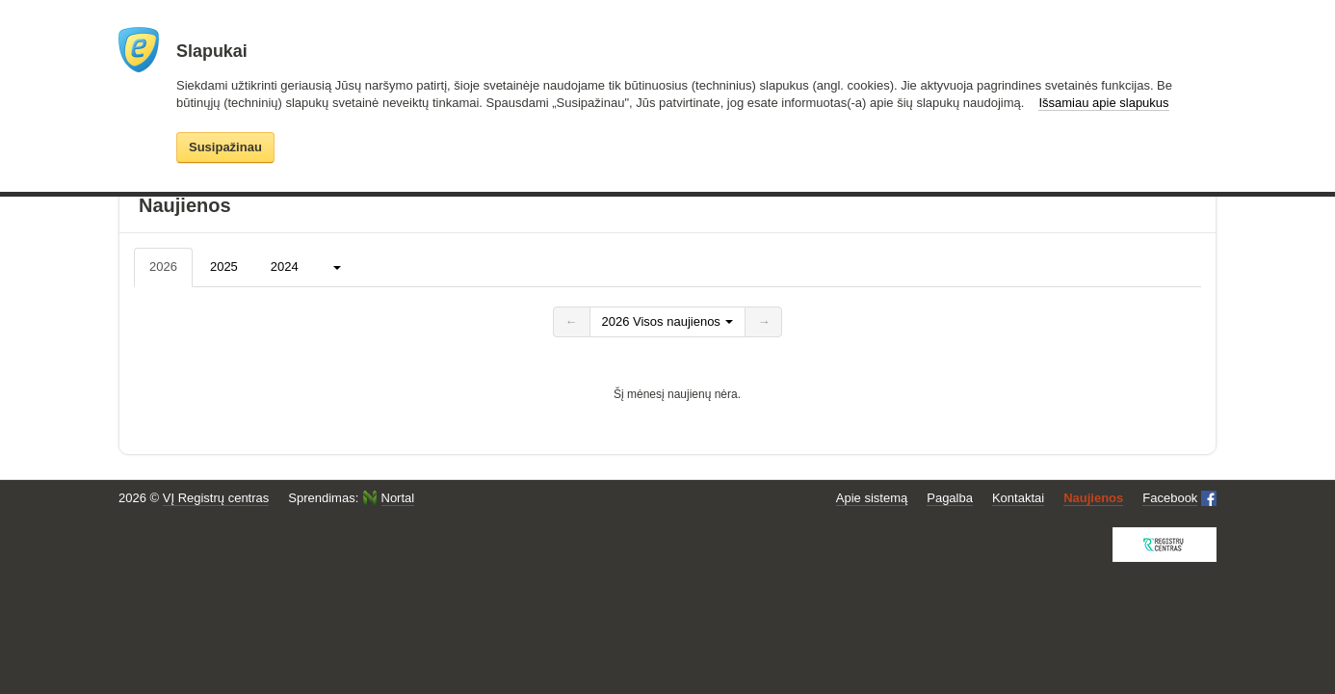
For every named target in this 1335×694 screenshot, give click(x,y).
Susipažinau (225, 147)
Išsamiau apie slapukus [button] (1103, 102)
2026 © (193, 498)
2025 (224, 266)
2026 (163, 266)
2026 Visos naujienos (668, 321)
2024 (285, 266)
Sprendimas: (351, 498)
